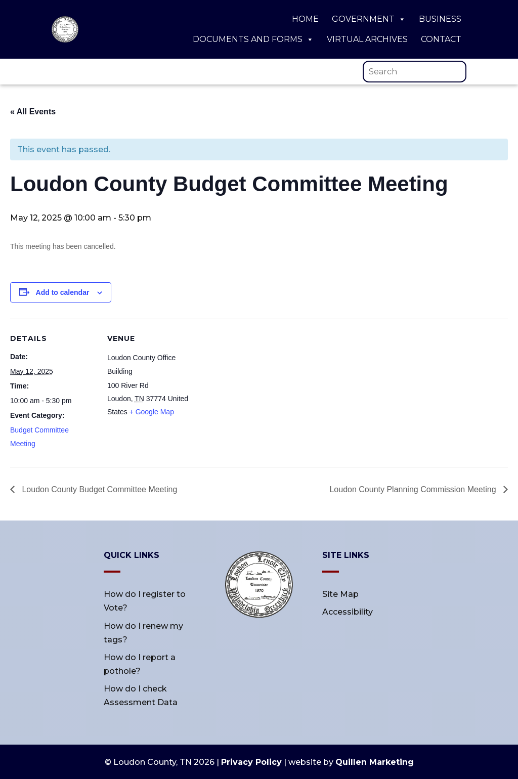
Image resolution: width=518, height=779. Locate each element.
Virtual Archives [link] (367, 39)
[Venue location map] (257, 388)
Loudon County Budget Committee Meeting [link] (98, 489)
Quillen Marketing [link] (374, 762)
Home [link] (305, 19)
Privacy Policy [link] (251, 762)
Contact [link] (441, 39)
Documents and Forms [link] (253, 39)
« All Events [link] (33, 111)
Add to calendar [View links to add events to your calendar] (63, 292)
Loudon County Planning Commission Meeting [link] (413, 489)
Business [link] (440, 19)
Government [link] (369, 19)
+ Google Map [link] (152, 412)
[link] (65, 40)
